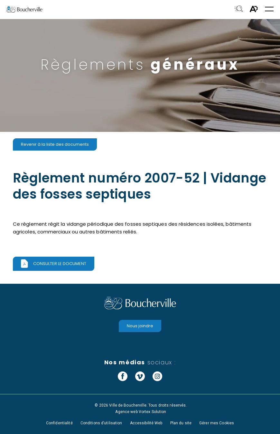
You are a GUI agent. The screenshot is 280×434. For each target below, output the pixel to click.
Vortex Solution (152, 411)
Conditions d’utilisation (101, 423)
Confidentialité (59, 423)
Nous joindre (140, 326)
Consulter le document (59, 264)
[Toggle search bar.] (238, 9)
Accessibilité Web (146, 423)
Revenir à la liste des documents (55, 144)
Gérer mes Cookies (216, 423)
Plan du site (180, 423)
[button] (269, 9)
